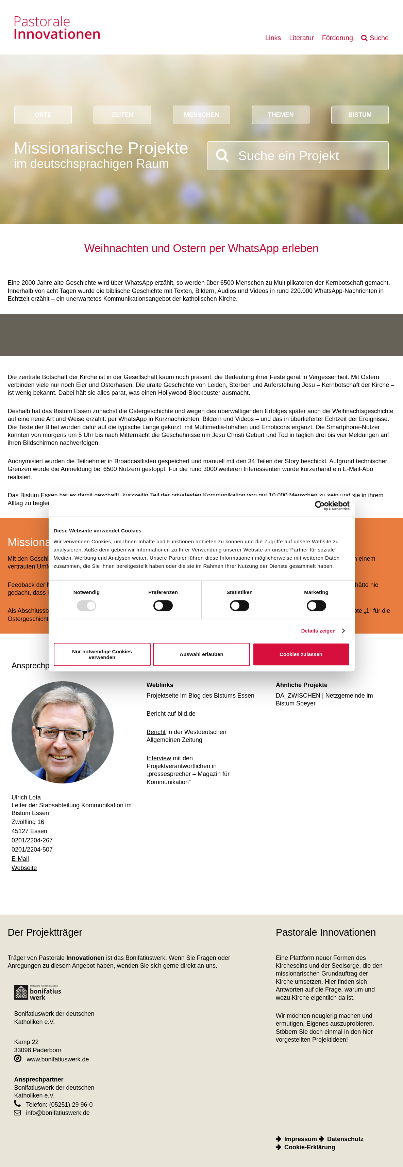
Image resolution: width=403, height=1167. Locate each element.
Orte (42, 114)
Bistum (360, 114)
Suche (379, 38)
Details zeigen (318, 631)
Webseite (24, 868)
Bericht (156, 713)
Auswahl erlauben (201, 654)
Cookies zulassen (301, 654)
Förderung (337, 38)
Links (273, 38)
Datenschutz (345, 1139)
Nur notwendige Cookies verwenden (102, 654)
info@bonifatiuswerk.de (51, 1112)
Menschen (201, 114)
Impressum (300, 1139)
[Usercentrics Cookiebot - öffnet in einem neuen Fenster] (320, 506)
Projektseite (163, 695)
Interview (159, 758)
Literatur (301, 38)
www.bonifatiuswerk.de (51, 1059)
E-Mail (20, 858)
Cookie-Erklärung (309, 1147)
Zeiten (122, 114)
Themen (280, 114)
